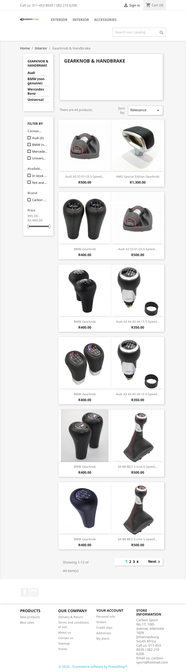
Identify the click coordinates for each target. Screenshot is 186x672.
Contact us (65, 638)
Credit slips (104, 627)
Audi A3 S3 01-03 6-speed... (137, 249)
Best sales (27, 622)
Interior (81, 19)
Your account (109, 610)
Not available (40, 182)
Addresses (103, 633)
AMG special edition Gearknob (137, 176)
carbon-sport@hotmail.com (152, 660)
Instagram (34, 592)
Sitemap (64, 643)
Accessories (105, 19)
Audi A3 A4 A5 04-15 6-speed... (138, 394)
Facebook (25, 592)
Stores (62, 649)
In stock (40, 176)
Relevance (145, 110)
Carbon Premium (40, 200)
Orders (101, 622)
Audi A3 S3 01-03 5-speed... (84, 176)
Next (154, 561)
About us (64, 632)
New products (30, 617)
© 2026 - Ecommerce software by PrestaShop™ (93, 666)
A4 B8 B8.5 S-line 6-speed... (137, 467)
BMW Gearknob (85, 249)
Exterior (59, 19)
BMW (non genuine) (36, 81)
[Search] (139, 32)
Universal (36, 99)
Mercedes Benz (36, 91)
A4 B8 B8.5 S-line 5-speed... (137, 539)
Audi (31, 73)
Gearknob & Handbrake (38, 63)
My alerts (102, 638)
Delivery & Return (70, 617)
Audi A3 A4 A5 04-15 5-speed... (138, 322)
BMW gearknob (85, 467)
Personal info (105, 616)
